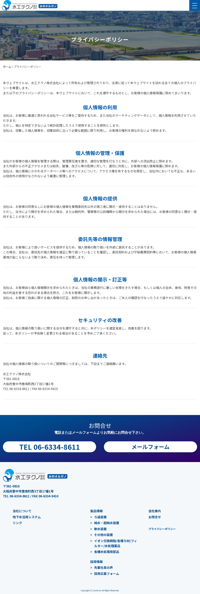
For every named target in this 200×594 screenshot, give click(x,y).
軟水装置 (100, 528)
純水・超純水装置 (106, 522)
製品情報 (96, 511)
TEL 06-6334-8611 (49, 447)
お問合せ (154, 517)
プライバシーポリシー (162, 529)
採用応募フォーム (106, 573)
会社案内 (154, 511)
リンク (17, 522)
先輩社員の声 (103, 567)
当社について (22, 511)
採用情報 (96, 561)
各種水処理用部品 (106, 551)
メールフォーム (150, 447)
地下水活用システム (27, 517)
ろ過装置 (100, 517)
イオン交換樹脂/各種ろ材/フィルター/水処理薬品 (115, 543)
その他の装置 (103, 534)
